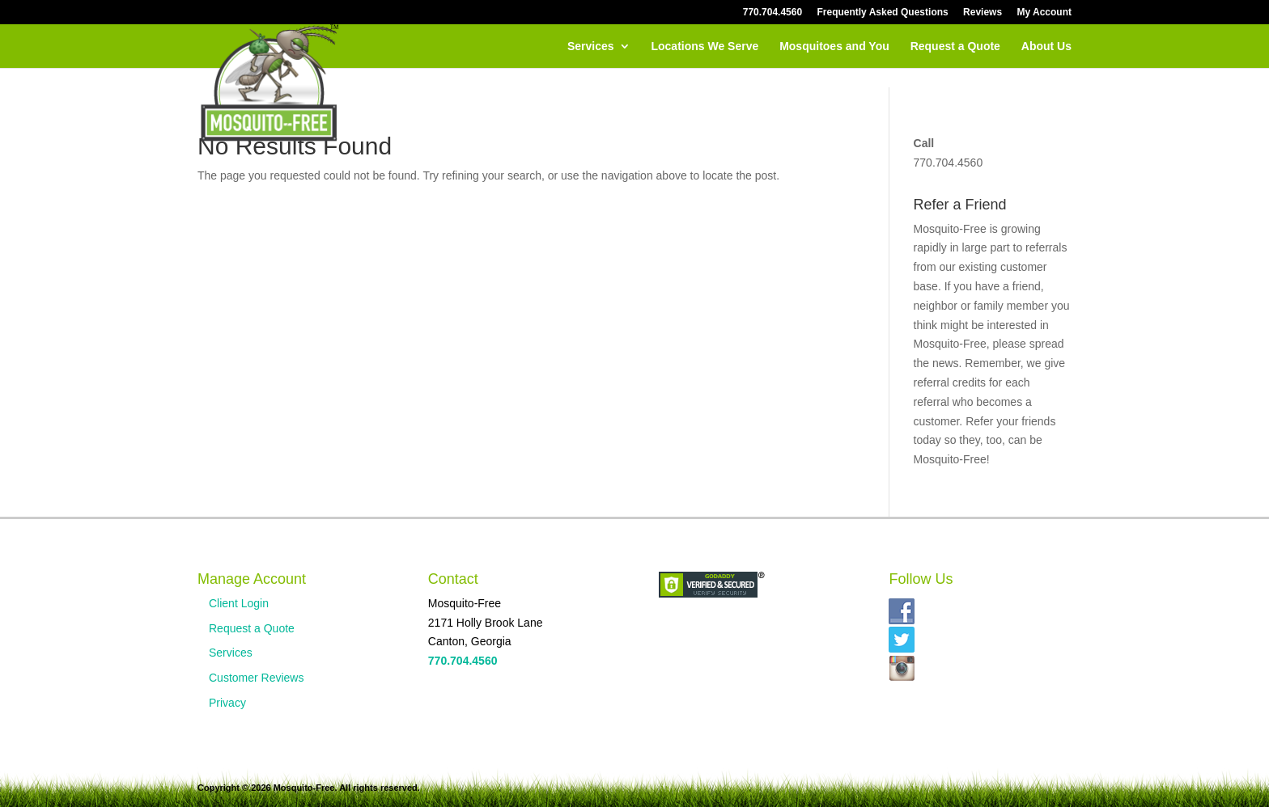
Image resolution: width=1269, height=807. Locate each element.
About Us (1046, 46)
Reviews (982, 12)
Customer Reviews (256, 677)
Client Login (239, 603)
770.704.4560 (772, 12)
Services (590, 46)
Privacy (227, 702)
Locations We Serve (704, 46)
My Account (1044, 12)
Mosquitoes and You (834, 46)
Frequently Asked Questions (882, 12)
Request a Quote (955, 46)
